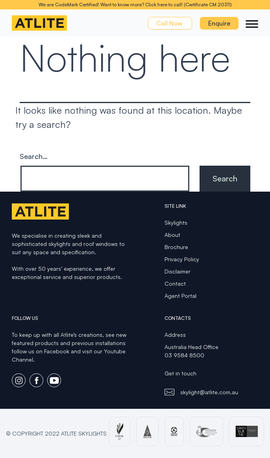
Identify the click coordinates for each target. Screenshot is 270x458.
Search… (34, 156)
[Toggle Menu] (252, 24)
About (172, 234)
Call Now (170, 23)
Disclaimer (177, 271)
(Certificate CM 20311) (208, 4)
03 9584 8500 (184, 355)
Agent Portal (180, 295)
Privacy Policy (182, 259)
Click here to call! (164, 4)
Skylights (176, 222)
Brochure (176, 247)
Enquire (219, 23)
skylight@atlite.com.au (209, 392)
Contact (175, 283)
